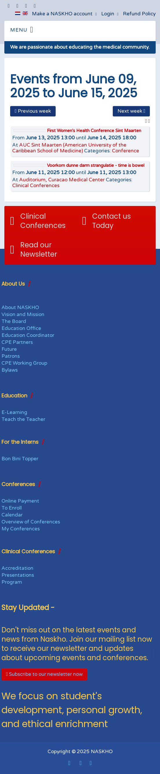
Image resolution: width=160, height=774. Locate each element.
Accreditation (17, 568)
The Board (13, 321)
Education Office (21, 328)
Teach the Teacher (23, 419)
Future (9, 349)
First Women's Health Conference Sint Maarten (94, 130)
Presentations (17, 575)
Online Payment (20, 501)
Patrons (10, 356)
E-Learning (14, 412)
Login (107, 14)
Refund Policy (139, 14)
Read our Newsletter (38, 249)
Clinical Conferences (35, 185)
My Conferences (20, 529)
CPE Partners (17, 342)
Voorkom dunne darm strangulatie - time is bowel (95, 165)
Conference (125, 151)
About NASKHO (20, 307)
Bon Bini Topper (19, 459)
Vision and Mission (22, 314)
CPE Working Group (24, 363)
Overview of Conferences (30, 522)
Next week (131, 111)
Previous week (33, 111)
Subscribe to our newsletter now (44, 674)
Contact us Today (111, 220)
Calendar (12, 515)
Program (11, 582)
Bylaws (9, 370)
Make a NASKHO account (62, 14)
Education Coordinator (27, 335)
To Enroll (11, 508)
